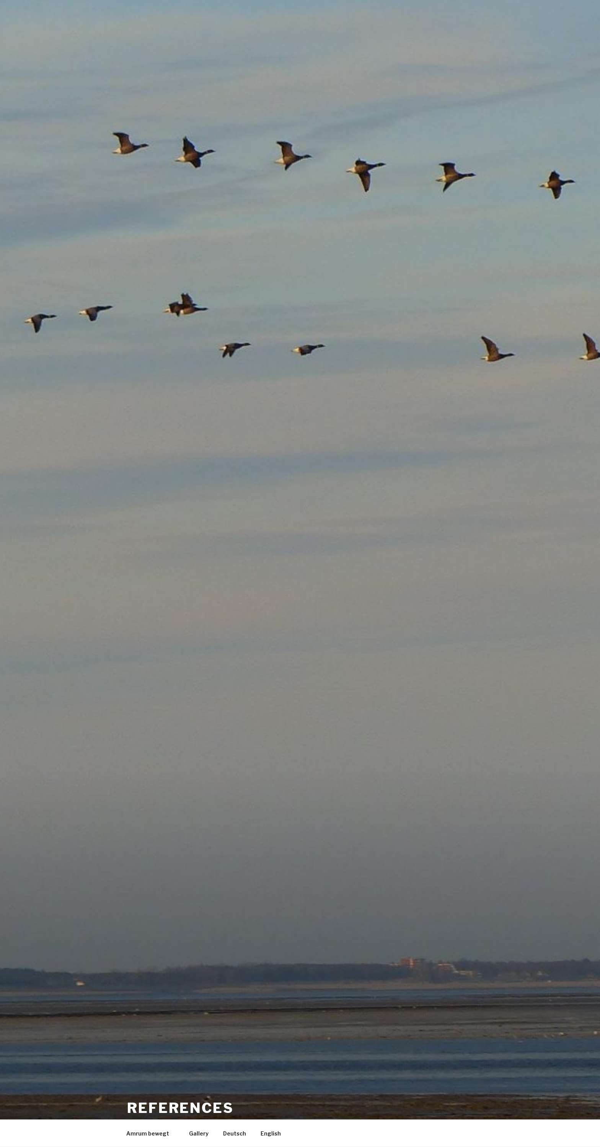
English (271, 1133)
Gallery (199, 1133)
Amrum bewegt (151, 1133)
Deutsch (234, 1133)
